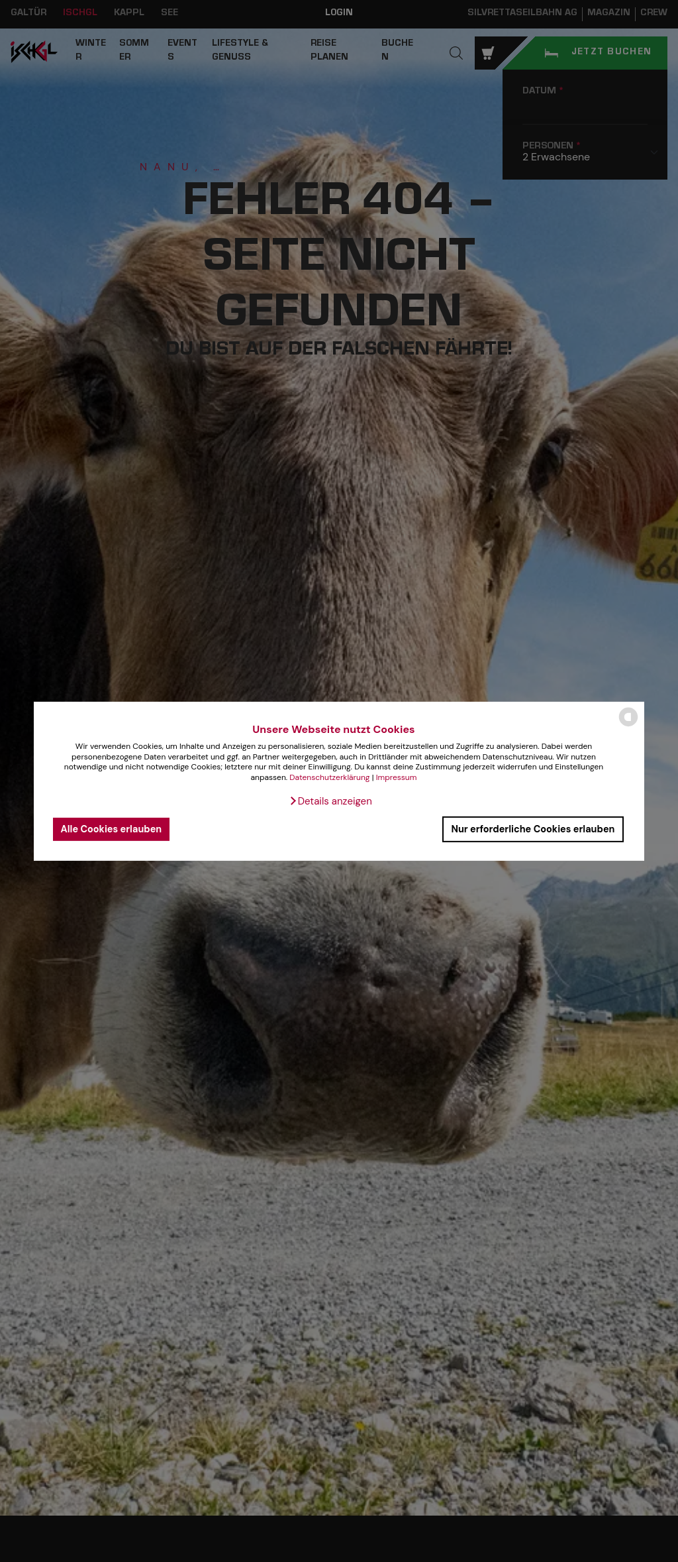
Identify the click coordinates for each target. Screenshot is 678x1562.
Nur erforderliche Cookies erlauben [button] (532, 829)
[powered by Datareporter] (628, 725)
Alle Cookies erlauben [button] (111, 829)
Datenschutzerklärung (329, 777)
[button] (330, 801)
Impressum (396, 777)
